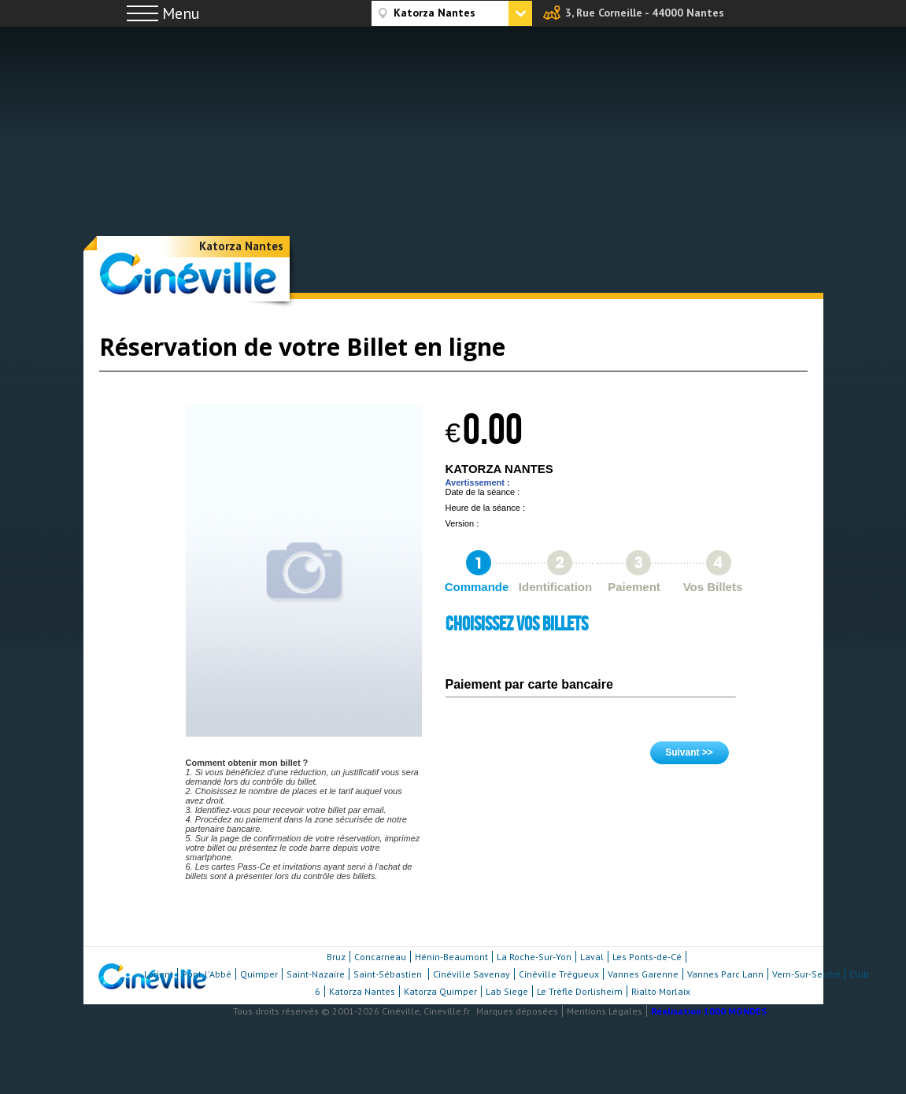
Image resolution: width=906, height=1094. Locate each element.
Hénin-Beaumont (451, 957)
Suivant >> (689, 752)
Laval (592, 957)
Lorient (158, 974)
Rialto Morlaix (660, 991)
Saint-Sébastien (388, 974)
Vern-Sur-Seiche (806, 974)
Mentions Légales (604, 1011)
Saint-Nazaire (316, 974)
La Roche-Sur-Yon (534, 957)
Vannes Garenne (643, 974)
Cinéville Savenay (471, 974)
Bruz (336, 957)
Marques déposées (517, 1011)
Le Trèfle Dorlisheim (580, 991)
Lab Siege (507, 991)
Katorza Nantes (241, 245)
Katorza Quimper (440, 991)
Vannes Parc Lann (725, 974)
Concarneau (380, 957)
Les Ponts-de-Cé (647, 957)
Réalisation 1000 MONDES (709, 1011)
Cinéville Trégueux (559, 974)
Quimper (259, 974)
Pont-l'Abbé (206, 974)
